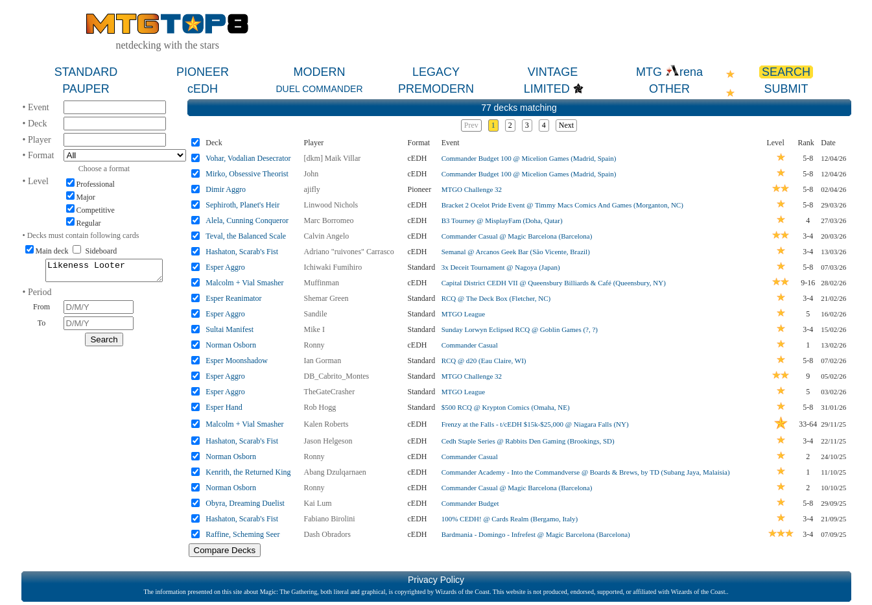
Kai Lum (318, 503)
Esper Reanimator (233, 298)
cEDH (202, 88)
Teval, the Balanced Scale (246, 236)
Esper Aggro (225, 267)
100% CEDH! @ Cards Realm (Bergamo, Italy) (510, 519)
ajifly (312, 189)
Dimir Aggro (226, 189)
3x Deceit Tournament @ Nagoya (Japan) (501, 267)
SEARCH (786, 71)
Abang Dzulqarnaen (335, 472)
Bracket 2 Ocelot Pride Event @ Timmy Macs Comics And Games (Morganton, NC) (562, 205)
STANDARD (86, 71)
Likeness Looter (104, 272)
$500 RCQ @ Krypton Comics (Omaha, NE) (506, 407)
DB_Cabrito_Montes (337, 376)
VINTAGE (553, 71)
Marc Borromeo (329, 220)
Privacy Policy (436, 580)
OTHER (669, 88)
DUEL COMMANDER (319, 89)
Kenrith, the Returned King (248, 472)
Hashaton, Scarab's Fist (242, 251)
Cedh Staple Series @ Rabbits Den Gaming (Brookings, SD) (528, 441)
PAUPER (86, 88)
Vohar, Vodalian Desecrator (248, 158)
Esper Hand (224, 407)
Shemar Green (326, 298)
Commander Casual (470, 345)
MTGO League (464, 314)
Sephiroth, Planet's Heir (242, 204)
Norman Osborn (231, 345)
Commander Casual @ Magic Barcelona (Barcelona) (517, 236)
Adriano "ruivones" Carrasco (349, 251)
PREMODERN (436, 88)
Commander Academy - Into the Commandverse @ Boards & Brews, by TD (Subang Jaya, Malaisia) (586, 472)
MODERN (320, 71)
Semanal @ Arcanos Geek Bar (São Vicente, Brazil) (516, 251)
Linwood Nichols (331, 204)
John (311, 173)
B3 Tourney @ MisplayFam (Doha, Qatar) (502, 220)
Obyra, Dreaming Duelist (245, 503)
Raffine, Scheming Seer (242, 534)
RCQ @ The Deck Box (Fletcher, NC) (496, 298)
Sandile (315, 313)
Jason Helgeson (328, 440)
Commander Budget (470, 503)
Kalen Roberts (326, 424)
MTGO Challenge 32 (472, 189)
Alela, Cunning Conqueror (247, 220)
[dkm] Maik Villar (332, 158)
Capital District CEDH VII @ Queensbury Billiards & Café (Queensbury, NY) (554, 283)
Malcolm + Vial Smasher (244, 282)
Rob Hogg (320, 407)
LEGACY (436, 71)
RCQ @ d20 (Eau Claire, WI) (484, 360)
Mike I (314, 329)
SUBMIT (786, 88)
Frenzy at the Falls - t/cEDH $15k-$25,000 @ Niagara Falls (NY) (535, 424)
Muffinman (321, 282)
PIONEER (202, 71)
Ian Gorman (323, 360)
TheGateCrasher (329, 391)
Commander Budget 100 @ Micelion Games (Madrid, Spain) (529, 158)
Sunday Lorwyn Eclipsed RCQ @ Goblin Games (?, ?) (520, 329)
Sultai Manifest (229, 329)
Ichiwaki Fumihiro (333, 267)
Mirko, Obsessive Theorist (247, 173)
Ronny (314, 345)
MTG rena (669, 71)
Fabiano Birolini (329, 518)
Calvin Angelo (326, 236)
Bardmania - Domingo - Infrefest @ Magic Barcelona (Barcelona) (536, 534)
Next (566, 125)
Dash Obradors (327, 534)
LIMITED (547, 88)
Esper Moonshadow (237, 360)
